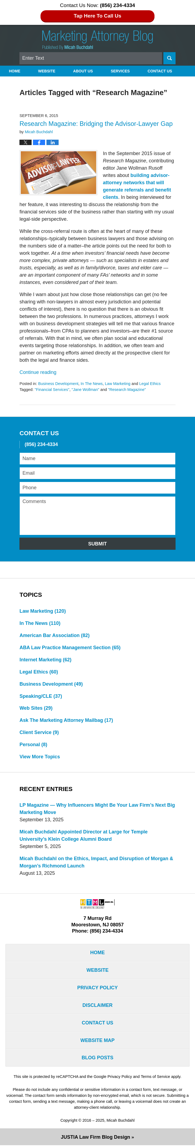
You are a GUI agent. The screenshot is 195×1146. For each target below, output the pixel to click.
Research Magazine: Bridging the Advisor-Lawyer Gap (96, 123)
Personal (33, 745)
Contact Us (97, 1023)
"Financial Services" (52, 389)
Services (120, 71)
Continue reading (37, 372)
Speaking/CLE (40, 696)
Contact (159, 71)
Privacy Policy (97, 988)
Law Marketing (118, 383)
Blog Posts (97, 1058)
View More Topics (39, 757)
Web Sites (36, 708)
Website (46, 71)
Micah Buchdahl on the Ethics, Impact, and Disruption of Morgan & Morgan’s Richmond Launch (96, 862)
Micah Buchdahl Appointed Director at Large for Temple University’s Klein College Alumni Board (83, 835)
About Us (83, 71)
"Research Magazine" (127, 389)
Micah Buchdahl (120, 1121)
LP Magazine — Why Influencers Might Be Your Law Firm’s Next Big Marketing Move (97, 809)
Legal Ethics (150, 383)
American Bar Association (54, 635)
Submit (97, 544)
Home (14, 71)
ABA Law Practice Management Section (70, 647)
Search (169, 58)
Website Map (97, 1041)
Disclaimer (97, 1005)
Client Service (39, 732)
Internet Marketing (45, 659)
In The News (92, 383)
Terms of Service (155, 1077)
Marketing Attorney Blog (97, 40)
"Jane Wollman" (85, 389)
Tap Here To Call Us (98, 16)
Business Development (58, 383)
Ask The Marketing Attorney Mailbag (66, 720)
